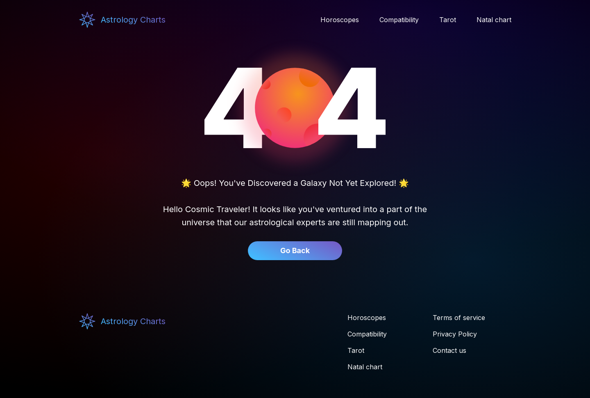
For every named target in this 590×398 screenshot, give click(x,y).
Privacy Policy (455, 334)
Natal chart (364, 367)
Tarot (355, 350)
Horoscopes (366, 317)
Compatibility (367, 334)
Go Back (295, 250)
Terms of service (459, 317)
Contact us (449, 350)
